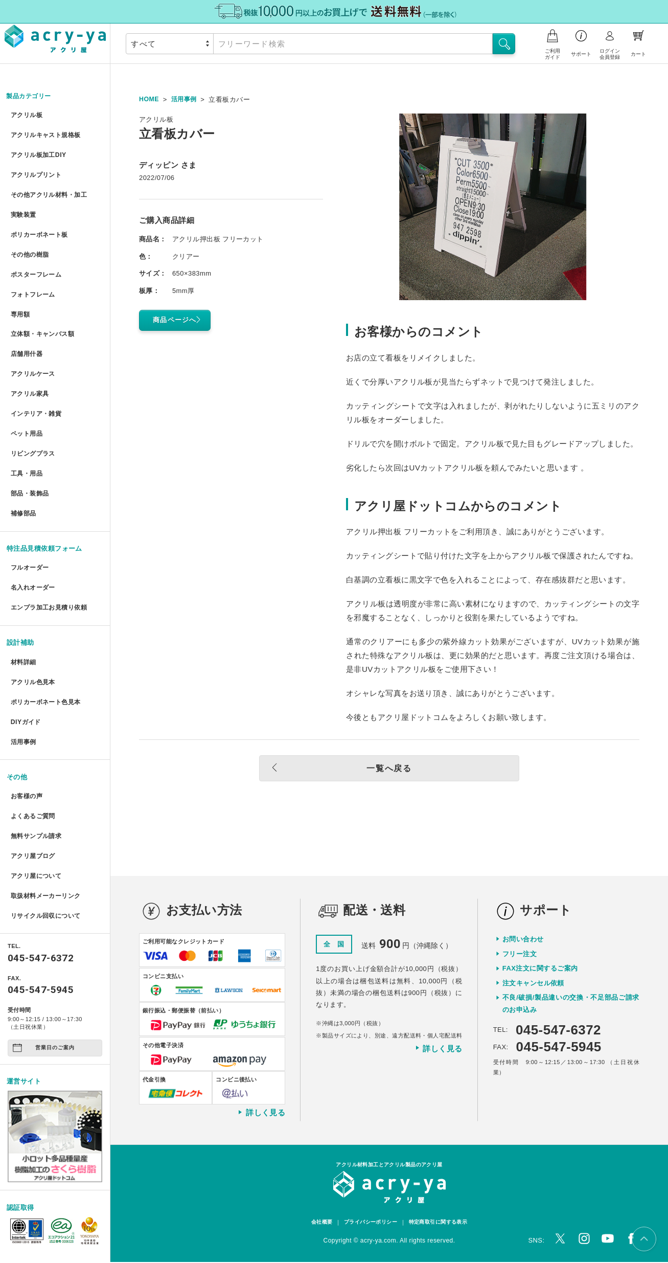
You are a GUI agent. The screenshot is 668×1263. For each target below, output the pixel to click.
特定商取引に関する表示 (441, 1224)
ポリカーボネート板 (41, 227)
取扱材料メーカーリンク (47, 850)
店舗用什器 (27, 338)
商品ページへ (179, 319)
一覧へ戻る (363, 768)
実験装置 (23, 208)
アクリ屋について (37, 832)
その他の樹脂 (30, 245)
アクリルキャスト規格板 (47, 134)
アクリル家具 (30, 375)
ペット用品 (27, 412)
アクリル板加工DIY (40, 152)
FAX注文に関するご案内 (540, 969)
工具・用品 (27, 450)
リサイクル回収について (47, 868)
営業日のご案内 (43, 1000)
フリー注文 (519, 954)
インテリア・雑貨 (37, 394)
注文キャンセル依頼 (533, 983)
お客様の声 (27, 757)
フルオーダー (30, 540)
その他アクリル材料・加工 (51, 189)
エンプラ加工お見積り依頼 (51, 577)
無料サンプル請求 (37, 794)
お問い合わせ (523, 939)
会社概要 (316, 1224)
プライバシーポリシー (368, 1224)
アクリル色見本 (34, 648)
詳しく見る (261, 1113)
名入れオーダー (34, 558)
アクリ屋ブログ (34, 813)
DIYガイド (26, 685)
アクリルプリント (37, 171)
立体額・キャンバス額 (44, 319)
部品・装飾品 (30, 468)
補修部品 (23, 486)
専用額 (20, 301)
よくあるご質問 (34, 776)
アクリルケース (34, 356)
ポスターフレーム (37, 263)
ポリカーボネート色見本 (47, 667)
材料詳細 (23, 630)
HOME (149, 99)
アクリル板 (27, 115)
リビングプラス (34, 431)
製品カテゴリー (31, 96)
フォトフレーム (34, 282)
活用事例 (23, 704)
